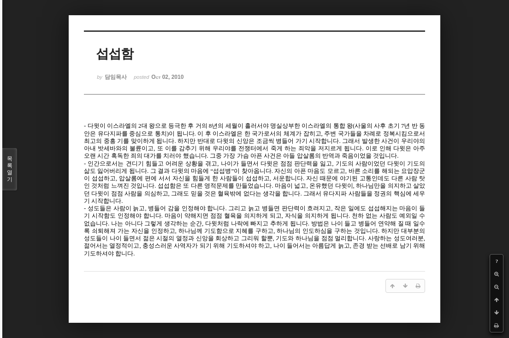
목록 (9, 169)
